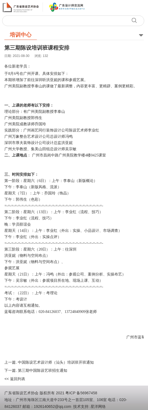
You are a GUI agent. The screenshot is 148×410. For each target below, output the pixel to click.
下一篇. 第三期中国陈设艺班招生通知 (35, 370)
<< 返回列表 (14, 379)
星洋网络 (98, 406)
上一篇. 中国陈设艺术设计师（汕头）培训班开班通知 (49, 362)
